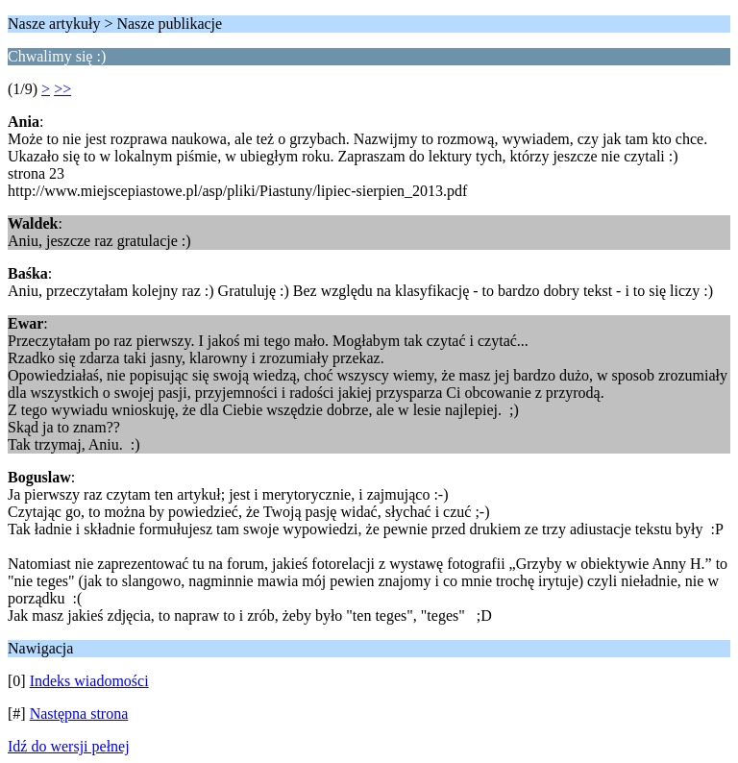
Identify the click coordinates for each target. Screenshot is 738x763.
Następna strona (79, 713)
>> (62, 89)
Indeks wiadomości (89, 681)
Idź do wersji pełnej (69, 746)
